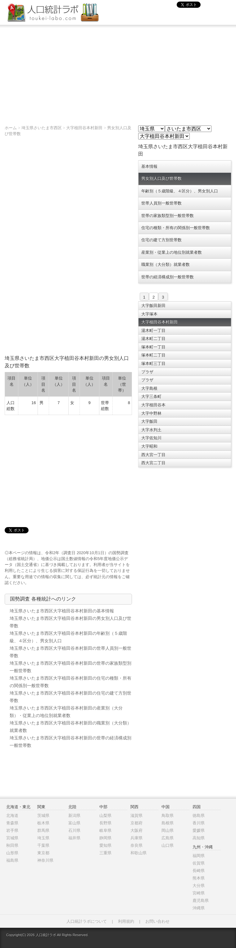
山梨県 (105, 815)
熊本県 (199, 878)
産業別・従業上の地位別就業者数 (171, 252)
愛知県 (105, 845)
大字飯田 (149, 421)
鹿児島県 (201, 900)
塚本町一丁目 (153, 347)
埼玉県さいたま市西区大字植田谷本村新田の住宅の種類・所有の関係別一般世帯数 (70, 682)
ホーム (11, 127)
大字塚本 (149, 314)
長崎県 (199, 870)
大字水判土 (151, 429)
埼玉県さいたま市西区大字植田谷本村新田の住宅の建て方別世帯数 (70, 697)
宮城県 (12, 838)
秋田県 (12, 845)
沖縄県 (199, 908)
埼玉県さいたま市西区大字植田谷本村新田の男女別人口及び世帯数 (70, 622)
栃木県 (43, 823)
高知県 (199, 838)
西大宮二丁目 (153, 462)
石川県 (74, 830)
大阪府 (136, 830)
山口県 (167, 845)
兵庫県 (136, 838)
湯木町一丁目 (153, 330)
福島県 (12, 860)
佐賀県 (199, 863)
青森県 (12, 823)
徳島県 (199, 815)
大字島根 (149, 388)
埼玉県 (43, 838)
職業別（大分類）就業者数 (165, 264)
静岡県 (105, 838)
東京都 (43, 853)
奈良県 (136, 845)
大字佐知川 (151, 438)
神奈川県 (45, 860)
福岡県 (199, 855)
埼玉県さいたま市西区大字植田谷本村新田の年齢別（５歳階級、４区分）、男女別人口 (68, 637)
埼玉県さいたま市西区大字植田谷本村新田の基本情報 (62, 610)
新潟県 (74, 815)
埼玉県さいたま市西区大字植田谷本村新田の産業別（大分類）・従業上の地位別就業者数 (66, 711)
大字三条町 (151, 396)
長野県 (105, 823)
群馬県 (43, 830)
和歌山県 (138, 853)
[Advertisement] (118, 72)
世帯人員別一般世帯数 (161, 203)
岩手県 (12, 830)
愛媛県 (199, 830)
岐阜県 (105, 830)
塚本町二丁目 (153, 355)
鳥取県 (167, 815)
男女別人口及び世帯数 (161, 178)
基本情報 (149, 166)
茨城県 (43, 815)
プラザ (147, 372)
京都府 (136, 823)
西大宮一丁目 (153, 454)
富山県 (74, 823)
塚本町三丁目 (153, 363)
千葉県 (43, 845)
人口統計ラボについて (86, 921)
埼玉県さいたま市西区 (41, 127)
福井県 (74, 838)
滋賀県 (136, 815)
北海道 (12, 815)
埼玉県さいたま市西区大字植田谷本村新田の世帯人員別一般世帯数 (70, 652)
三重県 (105, 853)
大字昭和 (149, 446)
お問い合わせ (157, 921)
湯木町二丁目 (153, 338)
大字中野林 (151, 413)
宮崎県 (199, 893)
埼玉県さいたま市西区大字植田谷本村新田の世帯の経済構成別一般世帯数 (70, 741)
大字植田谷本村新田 (84, 127)
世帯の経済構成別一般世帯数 (167, 277)
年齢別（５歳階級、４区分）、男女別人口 (179, 191)
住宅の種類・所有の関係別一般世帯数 (175, 227)
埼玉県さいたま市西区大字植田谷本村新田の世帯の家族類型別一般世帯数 (70, 667)
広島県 (167, 838)
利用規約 (126, 921)
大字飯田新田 (153, 305)
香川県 (199, 823)
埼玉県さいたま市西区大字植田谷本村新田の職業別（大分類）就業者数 (70, 726)
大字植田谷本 (153, 405)
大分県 (199, 885)
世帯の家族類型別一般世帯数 (167, 215)
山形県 (12, 853)
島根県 (167, 823)
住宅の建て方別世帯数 (161, 240)
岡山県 (167, 830)
